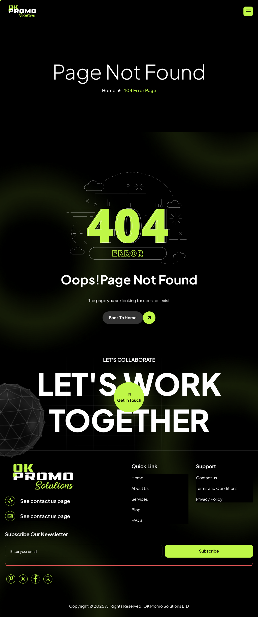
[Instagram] (47, 579)
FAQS (137, 520)
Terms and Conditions (216, 488)
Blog (136, 509)
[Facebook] (35, 579)
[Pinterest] (10, 579)
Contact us (206, 477)
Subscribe (209, 551)
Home (137, 477)
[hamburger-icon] (248, 11)
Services (140, 499)
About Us (140, 488)
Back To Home (123, 317)
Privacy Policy (209, 499)
